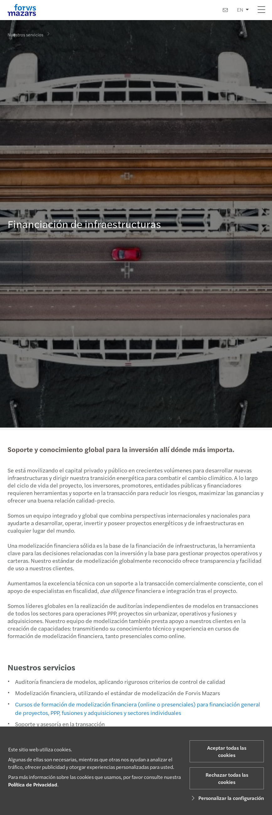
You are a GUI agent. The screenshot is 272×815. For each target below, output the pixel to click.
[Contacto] (225, 10)
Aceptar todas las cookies (226, 751)
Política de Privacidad (32, 784)
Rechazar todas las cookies (227, 778)
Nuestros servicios (25, 34)
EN (240, 9)
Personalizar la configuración (227, 798)
